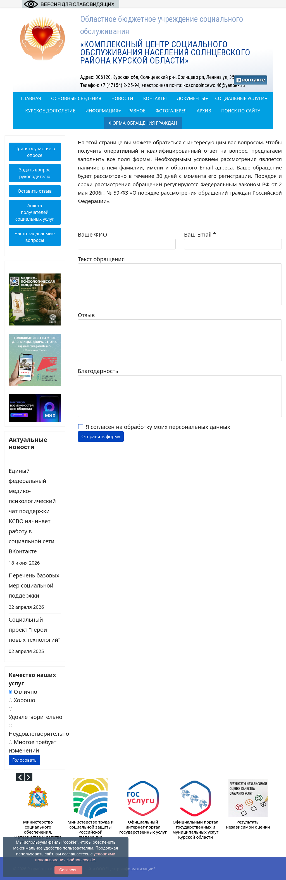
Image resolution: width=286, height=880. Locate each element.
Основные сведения (76, 98)
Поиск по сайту (240, 111)
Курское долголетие (50, 111)
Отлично (23, 691)
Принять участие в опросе (35, 151)
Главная (31, 98)
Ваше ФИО (92, 234)
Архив (204, 111)
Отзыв (86, 315)
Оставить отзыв (35, 191)
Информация (101, 111)
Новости (122, 98)
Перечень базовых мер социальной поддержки (35, 592)
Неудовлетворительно (39, 730)
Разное (136, 111)
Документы (191, 98)
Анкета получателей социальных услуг (34, 212)
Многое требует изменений (32, 746)
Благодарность (98, 371)
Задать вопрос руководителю (34, 173)
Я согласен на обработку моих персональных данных (158, 427)
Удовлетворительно (35, 714)
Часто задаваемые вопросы (35, 236)
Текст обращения (101, 259)
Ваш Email (200, 234)
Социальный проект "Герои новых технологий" (35, 636)
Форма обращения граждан (143, 123)
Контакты (155, 98)
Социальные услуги (239, 98)
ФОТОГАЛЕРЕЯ (171, 111)
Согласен (68, 869)
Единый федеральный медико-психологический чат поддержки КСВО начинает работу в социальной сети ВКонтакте (35, 517)
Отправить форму (101, 436)
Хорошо (22, 700)
